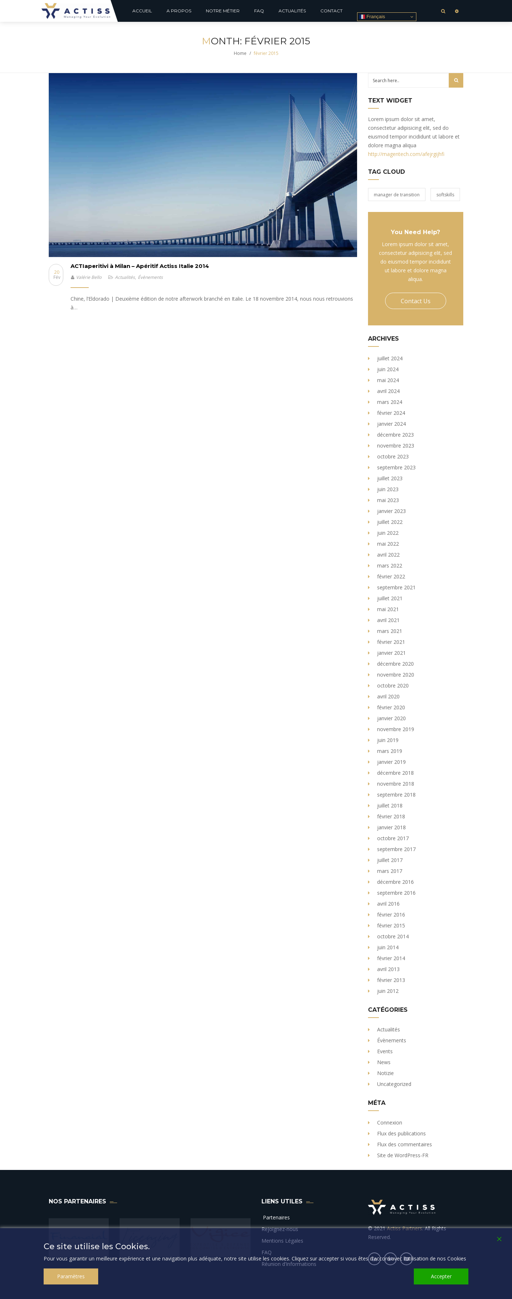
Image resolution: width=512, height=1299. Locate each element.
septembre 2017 (396, 849)
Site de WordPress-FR (402, 1155)
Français (372, 17)
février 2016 (391, 914)
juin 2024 (388, 369)
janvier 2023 (391, 511)
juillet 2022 (390, 521)
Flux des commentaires (404, 1144)
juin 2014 (388, 947)
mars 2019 (389, 750)
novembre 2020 (395, 674)
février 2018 (391, 816)
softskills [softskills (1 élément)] (445, 195)
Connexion (389, 1122)
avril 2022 (388, 554)
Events (385, 1051)
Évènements (150, 277)
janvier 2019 (391, 761)
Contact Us (416, 301)
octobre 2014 (393, 936)
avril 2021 (388, 620)
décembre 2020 (395, 663)
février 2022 (391, 576)
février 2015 (391, 925)
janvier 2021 (391, 652)
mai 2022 (388, 543)
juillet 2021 (390, 598)
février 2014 (391, 958)
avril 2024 (388, 391)
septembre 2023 (396, 467)
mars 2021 (389, 631)
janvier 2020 (391, 718)
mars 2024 (389, 401)
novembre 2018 (395, 783)
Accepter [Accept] (441, 1276)
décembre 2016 (395, 881)
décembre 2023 (395, 434)
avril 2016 (388, 903)
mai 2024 (388, 380)
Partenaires (275, 1217)
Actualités (125, 277)
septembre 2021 (396, 587)
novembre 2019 (395, 729)
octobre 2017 (393, 838)
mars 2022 (389, 565)
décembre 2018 (395, 772)
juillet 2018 (390, 805)
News (384, 1062)
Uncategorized (394, 1084)
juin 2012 (388, 990)
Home (240, 53)
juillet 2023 (390, 478)
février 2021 (391, 641)
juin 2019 (388, 740)
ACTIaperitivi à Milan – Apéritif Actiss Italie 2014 (140, 265)
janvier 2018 (391, 827)
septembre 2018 (396, 794)
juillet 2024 (390, 358)
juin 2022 (388, 532)
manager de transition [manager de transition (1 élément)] (397, 195)
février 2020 (391, 707)
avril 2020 (388, 696)
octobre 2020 (393, 685)
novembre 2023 (395, 445)
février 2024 (391, 412)
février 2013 (391, 980)
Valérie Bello (88, 277)
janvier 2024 (391, 423)
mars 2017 (389, 870)
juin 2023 (388, 489)
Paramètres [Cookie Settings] (71, 1276)
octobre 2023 (393, 456)
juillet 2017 (390, 860)
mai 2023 (388, 500)
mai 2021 (388, 609)
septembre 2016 (396, 892)
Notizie (385, 1073)
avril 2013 (388, 969)
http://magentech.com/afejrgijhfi (406, 154)
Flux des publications (401, 1133)
